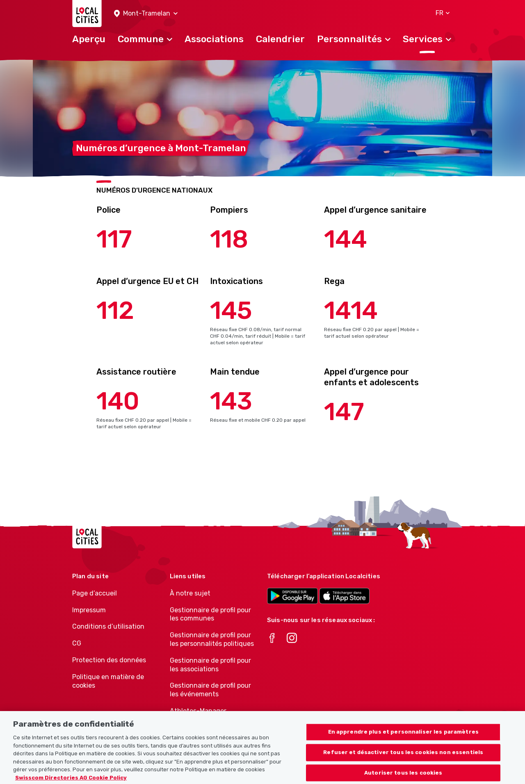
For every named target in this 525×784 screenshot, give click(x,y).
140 (117, 401)
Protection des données (109, 660)
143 (231, 401)
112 (115, 310)
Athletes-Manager (198, 711)
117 (114, 239)
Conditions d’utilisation (108, 626)
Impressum (89, 610)
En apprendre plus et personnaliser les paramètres (403, 738)
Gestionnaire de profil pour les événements (210, 690)
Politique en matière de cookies (108, 681)
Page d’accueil (94, 593)
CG (76, 643)
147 (344, 411)
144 (345, 239)
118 (229, 239)
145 (231, 310)
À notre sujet (190, 593)
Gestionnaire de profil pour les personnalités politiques (212, 639)
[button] (146, 13)
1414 (351, 310)
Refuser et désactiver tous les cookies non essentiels (403, 758)
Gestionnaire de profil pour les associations (210, 665)
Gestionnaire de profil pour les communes (210, 614)
